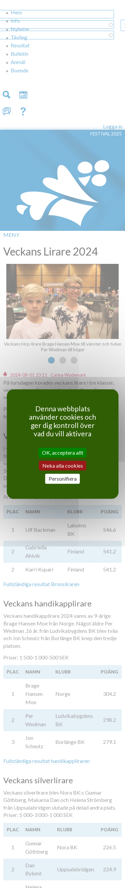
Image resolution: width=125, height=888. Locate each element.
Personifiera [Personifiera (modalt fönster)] (63, 479)
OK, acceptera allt (62, 452)
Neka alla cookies (62, 465)
